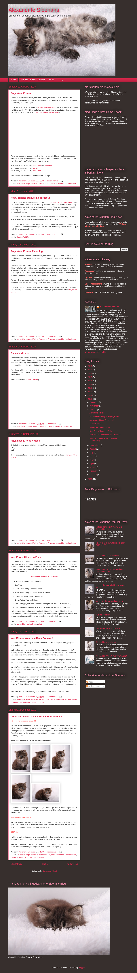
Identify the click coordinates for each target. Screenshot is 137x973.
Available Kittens (103, 615)
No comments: (52, 181)
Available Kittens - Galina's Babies (110, 601)
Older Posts (72, 864)
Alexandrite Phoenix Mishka (27, 427)
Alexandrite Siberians (33, 10)
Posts (89, 682)
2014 (90, 384)
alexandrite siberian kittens (66, 184)
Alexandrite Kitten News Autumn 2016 (111, 656)
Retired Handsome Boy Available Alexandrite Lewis (109, 570)
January (93, 474)
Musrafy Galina (66, 427)
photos (40, 624)
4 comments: (52, 697)
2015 (90, 381)
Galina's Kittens (20, 353)
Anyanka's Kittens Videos (25, 440)
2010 (90, 399)
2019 (90, 366)
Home (13, 80)
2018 (90, 370)
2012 (90, 392)
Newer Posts (16, 864)
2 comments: (52, 336)
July (92, 452)
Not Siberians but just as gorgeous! (31, 197)
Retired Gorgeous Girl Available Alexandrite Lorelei (109, 528)
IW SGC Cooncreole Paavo (21, 858)
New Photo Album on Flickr (26, 557)
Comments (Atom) (50, 871)
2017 (90, 373)
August (93, 449)
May (92, 460)
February (94, 471)
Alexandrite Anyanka (47, 184)
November (94, 406)
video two (48, 166)
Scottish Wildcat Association (61, 202)
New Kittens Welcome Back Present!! (32, 638)
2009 (90, 479)
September (95, 445)
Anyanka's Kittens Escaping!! (27, 251)
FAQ (61, 80)
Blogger (82, 968)
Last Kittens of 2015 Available (108, 628)
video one (37, 166)
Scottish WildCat (23, 237)
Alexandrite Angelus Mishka (27, 184)
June (92, 456)
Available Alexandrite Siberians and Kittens (37, 80)
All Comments (93, 686)
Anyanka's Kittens (21, 93)
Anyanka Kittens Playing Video (47, 112)
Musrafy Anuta (38, 858)
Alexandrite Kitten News (106, 642)
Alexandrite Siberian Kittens (107, 556)
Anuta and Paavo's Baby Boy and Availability (36, 716)
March (93, 467)
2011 (90, 395)
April (92, 463)
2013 (90, 388)
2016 (90, 377)
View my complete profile (95, 352)
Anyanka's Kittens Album (47, 107)
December (94, 402)
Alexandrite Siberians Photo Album (44, 576)
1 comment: (51, 424)
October (93, 410)
